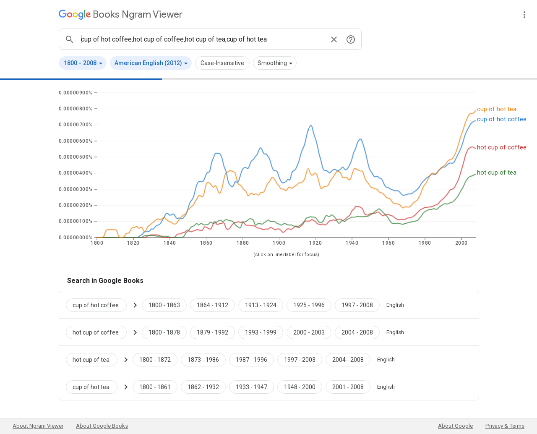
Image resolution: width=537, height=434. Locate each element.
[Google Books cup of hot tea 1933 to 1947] (251, 386)
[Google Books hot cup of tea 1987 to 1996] (251, 359)
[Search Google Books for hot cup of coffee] (99, 332)
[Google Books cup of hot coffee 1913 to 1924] (261, 305)
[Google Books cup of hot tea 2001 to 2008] (348, 386)
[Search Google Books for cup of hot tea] (95, 386)
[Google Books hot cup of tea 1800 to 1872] (155, 359)
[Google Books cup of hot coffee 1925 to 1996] (309, 305)
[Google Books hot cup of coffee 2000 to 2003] (309, 332)
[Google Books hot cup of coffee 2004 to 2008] (357, 332)
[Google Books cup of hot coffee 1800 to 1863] (164, 305)
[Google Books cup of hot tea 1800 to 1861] (155, 386)
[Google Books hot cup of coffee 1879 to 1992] (212, 332)
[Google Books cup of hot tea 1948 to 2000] (300, 386)
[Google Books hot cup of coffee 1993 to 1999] (261, 332)
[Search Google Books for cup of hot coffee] (99, 305)
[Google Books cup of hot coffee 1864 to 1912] (212, 305)
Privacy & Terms (504, 426)
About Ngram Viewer (38, 426)
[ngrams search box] (201, 39)
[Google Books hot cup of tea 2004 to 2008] (348, 359)
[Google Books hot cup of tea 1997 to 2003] (300, 359)
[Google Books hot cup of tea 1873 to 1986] (203, 359)
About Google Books (102, 426)
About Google (455, 426)
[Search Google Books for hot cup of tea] (95, 359)
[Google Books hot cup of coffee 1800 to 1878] (164, 332)
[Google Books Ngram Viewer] (120, 14)
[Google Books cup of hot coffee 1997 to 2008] (357, 305)
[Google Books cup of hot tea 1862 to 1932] (203, 386)
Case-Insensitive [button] (222, 63)
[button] (83, 63)
